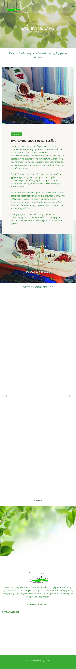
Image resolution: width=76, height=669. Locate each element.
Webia (47, 660)
